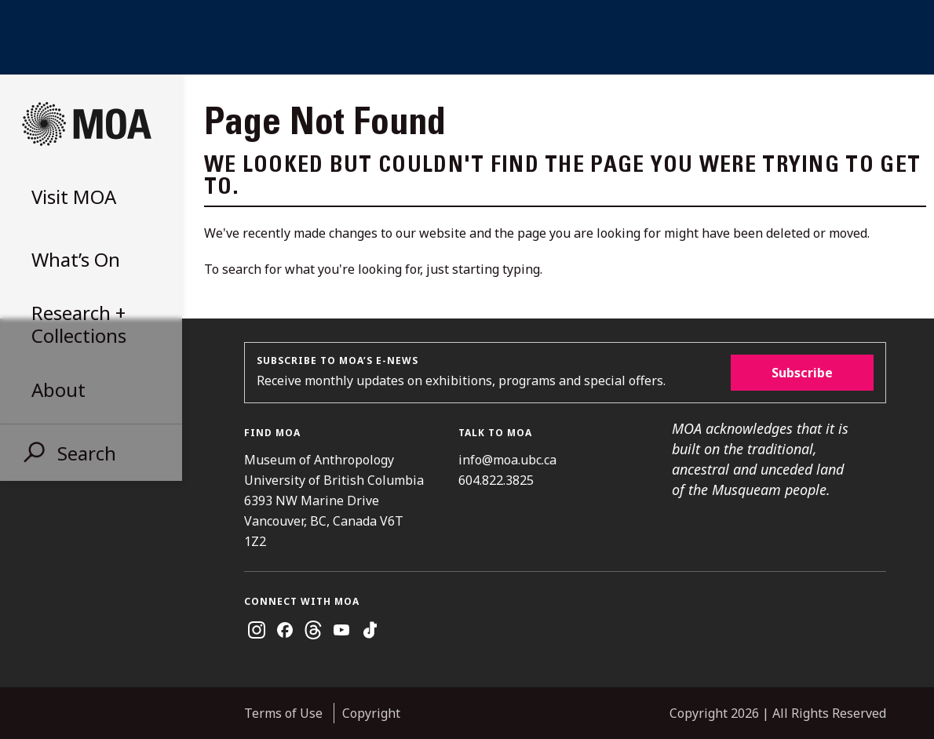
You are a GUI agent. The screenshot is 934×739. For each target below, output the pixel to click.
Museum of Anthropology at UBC (86, 124)
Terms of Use (283, 713)
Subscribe (802, 372)
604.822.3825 (496, 480)
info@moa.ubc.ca (507, 459)
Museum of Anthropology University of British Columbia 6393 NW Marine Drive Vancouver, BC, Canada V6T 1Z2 (334, 500)
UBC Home (467, 37)
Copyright (371, 713)
